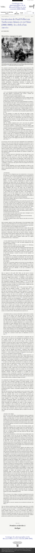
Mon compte (28, 0)
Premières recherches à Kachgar (17, 527)
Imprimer (32, 16)
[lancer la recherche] (33, 13)
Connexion (32, 0)
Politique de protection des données (9, 551)
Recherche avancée (29, 11)
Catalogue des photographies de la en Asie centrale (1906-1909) (17, 6)
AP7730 (7, 65)
